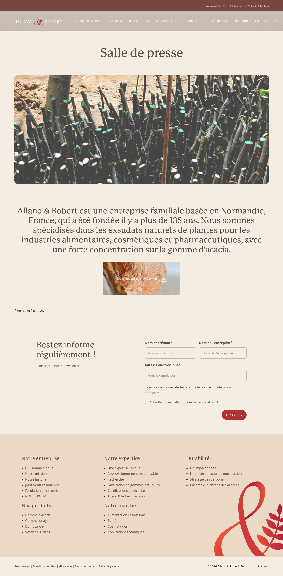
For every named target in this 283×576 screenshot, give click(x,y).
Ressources (22, 566)
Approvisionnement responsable (133, 473)
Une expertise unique (124, 468)
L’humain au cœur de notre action (216, 473)
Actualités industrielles (163, 402)
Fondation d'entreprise (42, 490)
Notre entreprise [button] (88, 21)
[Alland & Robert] (38, 21)
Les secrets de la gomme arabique (223, 5)
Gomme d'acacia (38, 515)
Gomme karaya (36, 520)
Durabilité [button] (191, 21)
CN (277, 21)
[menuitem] (223, 5)
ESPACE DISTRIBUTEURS (256, 5)
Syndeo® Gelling (37, 532)
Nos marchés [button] (166, 21)
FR (266, 21)
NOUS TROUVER (37, 496)
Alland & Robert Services (126, 496)
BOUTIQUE (241, 21)
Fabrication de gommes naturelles (134, 485)
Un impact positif (203, 468)
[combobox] (141, 230)
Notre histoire (36, 479)
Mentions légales (44, 566)
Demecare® (34, 526)
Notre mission (36, 473)
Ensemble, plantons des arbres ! (214, 485)
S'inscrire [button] (234, 415)
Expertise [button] (115, 21)
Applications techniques (126, 532)
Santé (112, 520)
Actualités (220, 21)
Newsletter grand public (200, 402)
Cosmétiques (118, 526)
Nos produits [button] (139, 21)
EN (257, 21)
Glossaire (65, 566)
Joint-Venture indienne (42, 485)
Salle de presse (109, 566)
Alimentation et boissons (127, 515)
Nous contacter (85, 566)
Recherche (116, 479)
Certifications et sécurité (126, 490)
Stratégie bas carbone (207, 479)
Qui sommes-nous (39, 468)
